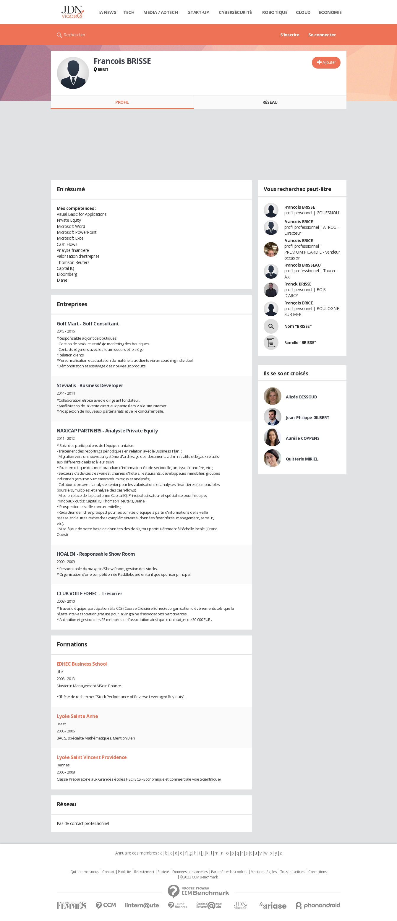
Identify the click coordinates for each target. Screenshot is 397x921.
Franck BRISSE (298, 284)
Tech (128, 12)
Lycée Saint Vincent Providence (92, 757)
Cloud (303, 12)
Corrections (317, 872)
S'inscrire (289, 35)
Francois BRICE (298, 221)
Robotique (274, 12)
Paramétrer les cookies (229, 872)
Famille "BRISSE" (300, 342)
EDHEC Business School (82, 664)
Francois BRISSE (299, 207)
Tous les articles (292, 872)
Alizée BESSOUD (301, 397)
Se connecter (322, 35)
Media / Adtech (160, 12)
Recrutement (144, 872)
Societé (163, 872)
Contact (108, 872)
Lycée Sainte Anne (77, 716)
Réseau (269, 102)
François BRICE (298, 303)
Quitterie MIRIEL (302, 459)
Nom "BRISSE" (298, 326)
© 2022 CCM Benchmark (199, 877)
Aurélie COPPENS (303, 438)
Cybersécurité (235, 12)
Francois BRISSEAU (302, 265)
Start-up (198, 12)
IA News (107, 12)
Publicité (124, 872)
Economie (330, 12)
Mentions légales (264, 872)
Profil (122, 102)
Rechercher (75, 35)
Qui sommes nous (84, 872)
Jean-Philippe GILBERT (308, 417)
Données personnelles (190, 872)
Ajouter (329, 62)
